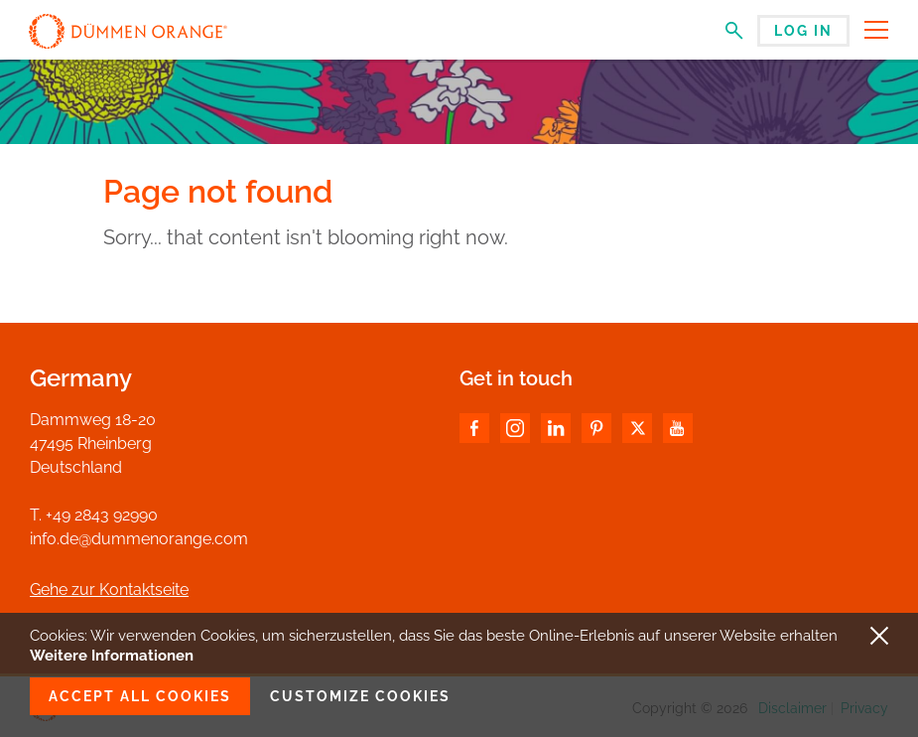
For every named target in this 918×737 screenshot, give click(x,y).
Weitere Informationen (112, 655)
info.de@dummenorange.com (139, 538)
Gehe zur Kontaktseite (109, 589)
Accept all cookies (140, 696)
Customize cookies (360, 696)
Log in (803, 31)
